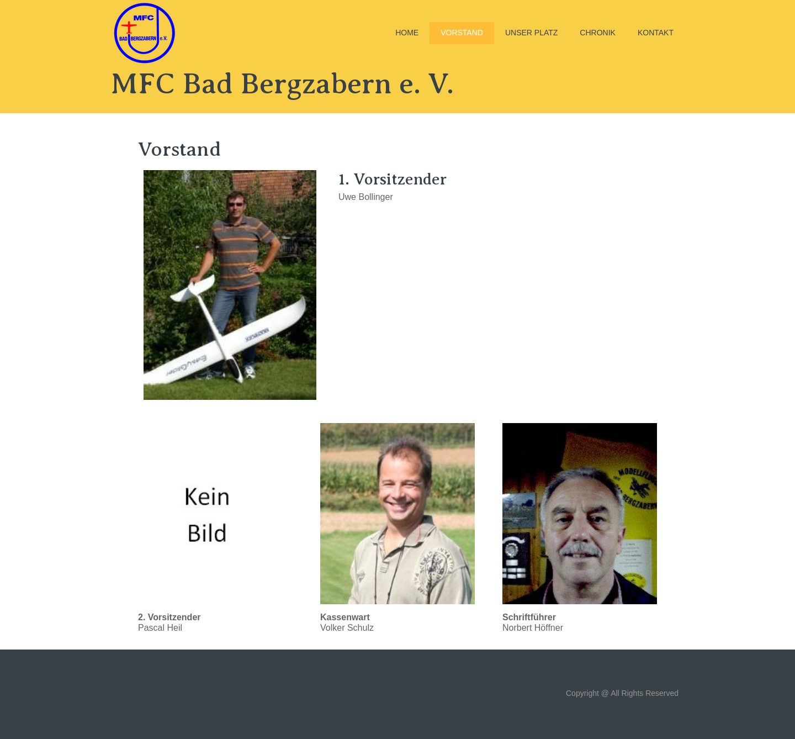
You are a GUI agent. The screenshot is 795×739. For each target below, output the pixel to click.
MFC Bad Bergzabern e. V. (282, 83)
